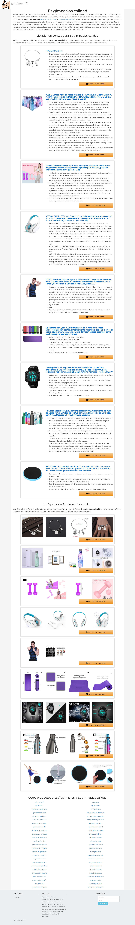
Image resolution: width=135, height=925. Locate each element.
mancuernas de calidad (48, 19)
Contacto (17, 897)
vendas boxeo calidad (67, 19)
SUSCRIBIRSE (103, 903)
